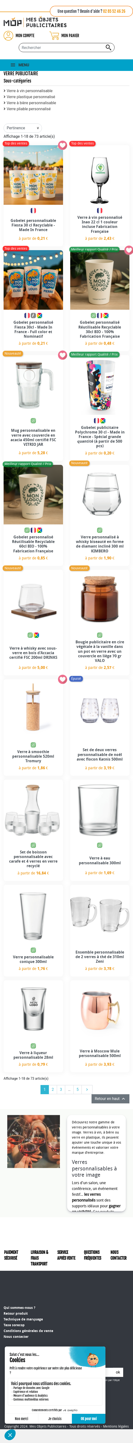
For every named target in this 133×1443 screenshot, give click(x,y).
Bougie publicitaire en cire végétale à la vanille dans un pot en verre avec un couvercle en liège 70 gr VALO (99, 651)
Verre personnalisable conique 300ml (33, 959)
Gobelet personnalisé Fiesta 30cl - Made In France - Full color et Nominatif (33, 329)
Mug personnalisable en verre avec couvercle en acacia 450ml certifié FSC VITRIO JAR (33, 437)
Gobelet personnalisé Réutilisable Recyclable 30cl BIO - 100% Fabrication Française (99, 329)
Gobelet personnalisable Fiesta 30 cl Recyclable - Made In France (33, 225)
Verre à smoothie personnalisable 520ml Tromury (33, 756)
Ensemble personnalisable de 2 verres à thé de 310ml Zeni (99, 957)
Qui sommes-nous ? (19, 1291)
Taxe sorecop (14, 1308)
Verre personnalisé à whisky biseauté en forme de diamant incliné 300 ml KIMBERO (100, 544)
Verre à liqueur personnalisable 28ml (33, 1055)
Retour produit (16, 1297)
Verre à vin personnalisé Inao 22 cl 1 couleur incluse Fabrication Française (99, 224)
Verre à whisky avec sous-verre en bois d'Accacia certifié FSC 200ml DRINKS (33, 653)
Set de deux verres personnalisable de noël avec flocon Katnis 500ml (100, 754)
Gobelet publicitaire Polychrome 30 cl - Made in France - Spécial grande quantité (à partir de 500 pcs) (100, 436)
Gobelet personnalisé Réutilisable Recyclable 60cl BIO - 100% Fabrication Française (33, 544)
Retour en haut (110, 1099)
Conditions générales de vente (28, 1314)
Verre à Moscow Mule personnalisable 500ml (100, 1053)
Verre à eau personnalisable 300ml (100, 860)
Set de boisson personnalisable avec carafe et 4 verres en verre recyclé (33, 859)
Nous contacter (16, 1320)
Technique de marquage (23, 1303)
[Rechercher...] (67, 47)
